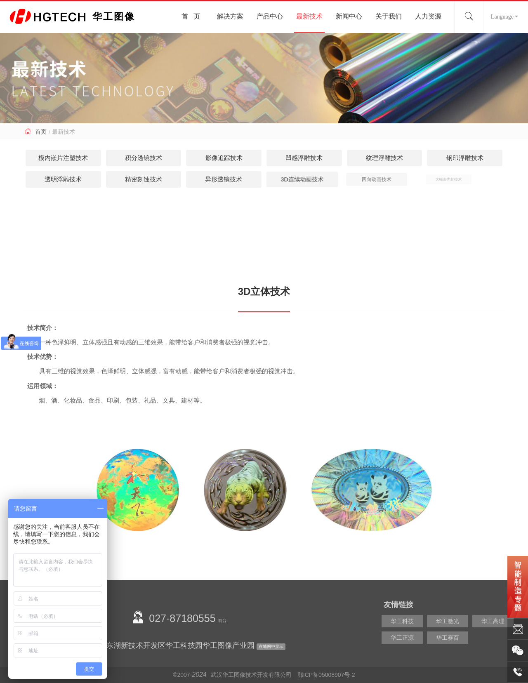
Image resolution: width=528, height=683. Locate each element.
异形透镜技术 (204, 179)
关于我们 (388, 16)
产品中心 (270, 16)
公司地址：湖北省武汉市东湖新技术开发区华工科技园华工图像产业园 (139, 645)
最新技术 (309, 16)
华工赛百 (447, 637)
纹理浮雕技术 (384, 157)
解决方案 (230, 16)
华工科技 (402, 621)
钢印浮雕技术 (464, 157)
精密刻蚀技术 (134, 179)
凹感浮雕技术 (304, 157)
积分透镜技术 (143, 157)
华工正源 (402, 637)
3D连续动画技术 (280, 179)
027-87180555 (182, 618)
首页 (41, 131)
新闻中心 (349, 16)
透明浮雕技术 (63, 179)
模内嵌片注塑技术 (63, 157)
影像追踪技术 (224, 157)
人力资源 (428, 16)
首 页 (191, 16)
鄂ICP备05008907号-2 (326, 674)
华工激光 (447, 621)
